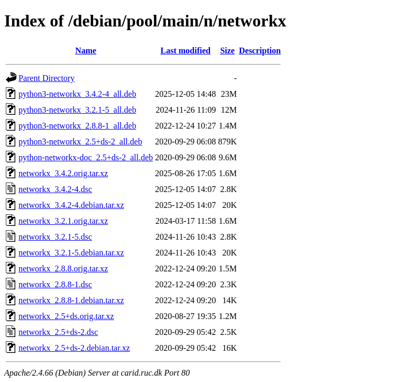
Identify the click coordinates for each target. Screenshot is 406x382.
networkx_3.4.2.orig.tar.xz (63, 173)
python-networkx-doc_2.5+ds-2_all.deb (86, 157)
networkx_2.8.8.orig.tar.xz (63, 268)
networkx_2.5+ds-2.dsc (58, 332)
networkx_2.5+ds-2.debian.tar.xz (74, 347)
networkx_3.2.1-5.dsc (55, 236)
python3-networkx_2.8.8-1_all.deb (77, 125)
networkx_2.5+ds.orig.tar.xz (66, 316)
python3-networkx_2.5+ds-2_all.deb (80, 141)
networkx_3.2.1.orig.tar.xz (63, 220)
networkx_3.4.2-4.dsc (55, 189)
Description (260, 50)
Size (227, 50)
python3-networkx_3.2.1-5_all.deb (77, 109)
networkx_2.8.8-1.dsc (55, 284)
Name (85, 50)
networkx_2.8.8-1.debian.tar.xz (71, 300)
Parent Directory (47, 78)
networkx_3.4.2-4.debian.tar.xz (71, 205)
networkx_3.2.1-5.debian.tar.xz (71, 252)
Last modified (186, 50)
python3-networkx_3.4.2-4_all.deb (77, 93)
